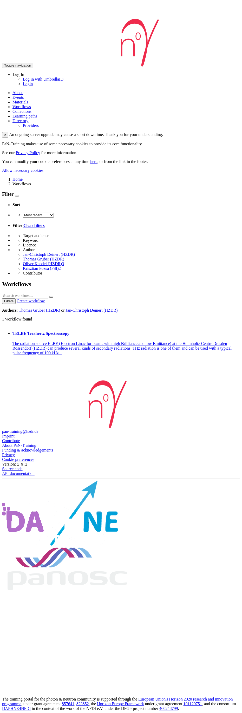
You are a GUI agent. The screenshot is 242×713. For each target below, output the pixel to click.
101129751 (193, 704)
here (93, 161)
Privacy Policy (28, 153)
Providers (31, 125)
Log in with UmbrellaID (43, 79)
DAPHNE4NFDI (16, 708)
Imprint (8, 436)
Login (28, 84)
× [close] (5, 135)
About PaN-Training (19, 445)
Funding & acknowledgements (27, 450)
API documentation (18, 473)
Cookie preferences (18, 459)
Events (18, 97)
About (17, 92)
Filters (9, 301)
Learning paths (24, 116)
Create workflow (31, 301)
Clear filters (34, 225)
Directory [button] (20, 121)
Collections (21, 111)
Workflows (21, 106)
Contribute (11, 441)
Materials (20, 102)
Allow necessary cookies (22, 170)
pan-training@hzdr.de (20, 431)
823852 (82, 704)
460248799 (168, 708)
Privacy (8, 455)
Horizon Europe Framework (120, 704)
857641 (68, 704)
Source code (12, 469)
